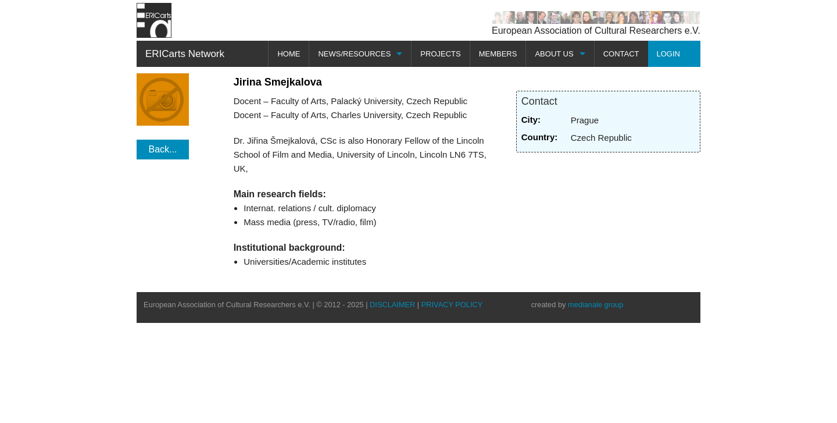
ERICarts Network (184, 53)
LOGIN (668, 53)
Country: (539, 137)
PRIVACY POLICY (452, 304)
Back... (163, 149)
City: (531, 120)
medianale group (595, 304)
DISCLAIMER (392, 304)
